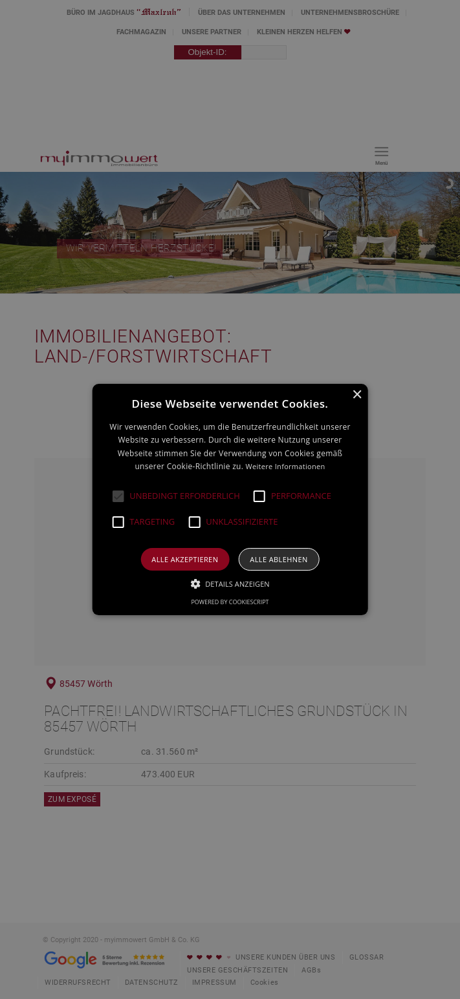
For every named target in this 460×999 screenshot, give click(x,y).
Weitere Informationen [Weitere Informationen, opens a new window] (285, 466)
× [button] (357, 395)
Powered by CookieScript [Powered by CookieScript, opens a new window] (229, 602)
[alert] (230, 499)
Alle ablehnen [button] (278, 559)
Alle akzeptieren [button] (184, 559)
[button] (118, 496)
